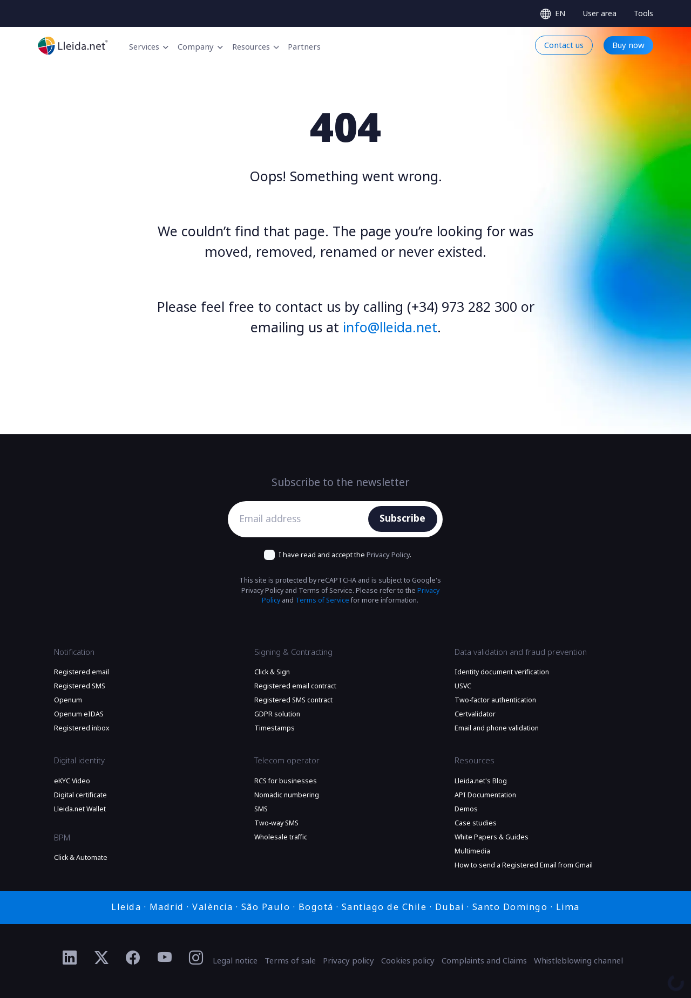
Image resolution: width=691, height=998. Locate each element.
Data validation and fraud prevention (521, 652)
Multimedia (472, 851)
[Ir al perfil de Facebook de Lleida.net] (133, 958)
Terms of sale (290, 961)
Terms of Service (322, 600)
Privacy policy (348, 961)
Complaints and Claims (484, 961)
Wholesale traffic (280, 837)
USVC (463, 686)
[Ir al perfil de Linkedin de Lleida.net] (70, 958)
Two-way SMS (276, 823)
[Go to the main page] (73, 45)
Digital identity (79, 761)
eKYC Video (72, 781)
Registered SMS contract (293, 700)
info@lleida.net (390, 328)
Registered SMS (79, 686)
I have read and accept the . (345, 555)
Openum (68, 700)
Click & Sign (272, 672)
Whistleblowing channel (578, 961)
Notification (74, 652)
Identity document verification (502, 672)
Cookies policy (408, 961)
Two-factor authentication (495, 700)
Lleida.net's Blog (481, 781)
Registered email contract (295, 686)
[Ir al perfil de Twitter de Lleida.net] (102, 958)
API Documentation (485, 795)
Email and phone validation (497, 728)
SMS (261, 809)
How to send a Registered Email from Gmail (524, 865)
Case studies (476, 823)
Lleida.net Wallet (80, 809)
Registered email (81, 672)
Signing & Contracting (293, 652)
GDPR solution (277, 714)
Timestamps (274, 728)
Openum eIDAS (79, 714)
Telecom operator (287, 761)
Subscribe (402, 518)
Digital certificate (80, 795)
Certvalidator (475, 714)
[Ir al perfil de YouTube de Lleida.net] (165, 958)
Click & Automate (80, 858)
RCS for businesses (285, 781)
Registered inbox (82, 728)
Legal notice (235, 961)
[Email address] (300, 519)
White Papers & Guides (492, 837)
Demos (466, 809)
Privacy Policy (388, 555)
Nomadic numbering (286, 795)
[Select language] (553, 14)
